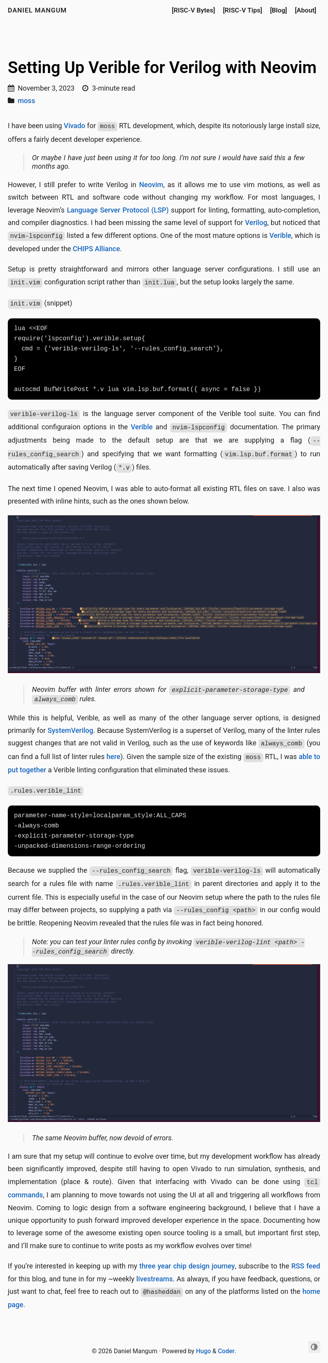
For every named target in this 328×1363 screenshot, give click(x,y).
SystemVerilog (70, 730)
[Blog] (278, 10)
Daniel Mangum (37, 10)
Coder (226, 1351)
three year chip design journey (187, 1266)
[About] (305, 10)
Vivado (74, 125)
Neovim (151, 184)
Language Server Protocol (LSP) (117, 210)
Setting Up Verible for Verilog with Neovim (162, 67)
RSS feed (305, 1266)
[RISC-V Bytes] (193, 10)
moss (26, 100)
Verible (280, 235)
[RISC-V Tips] (242, 10)
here (113, 756)
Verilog (256, 222)
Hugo (203, 1351)
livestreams (155, 1279)
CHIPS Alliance (96, 249)
